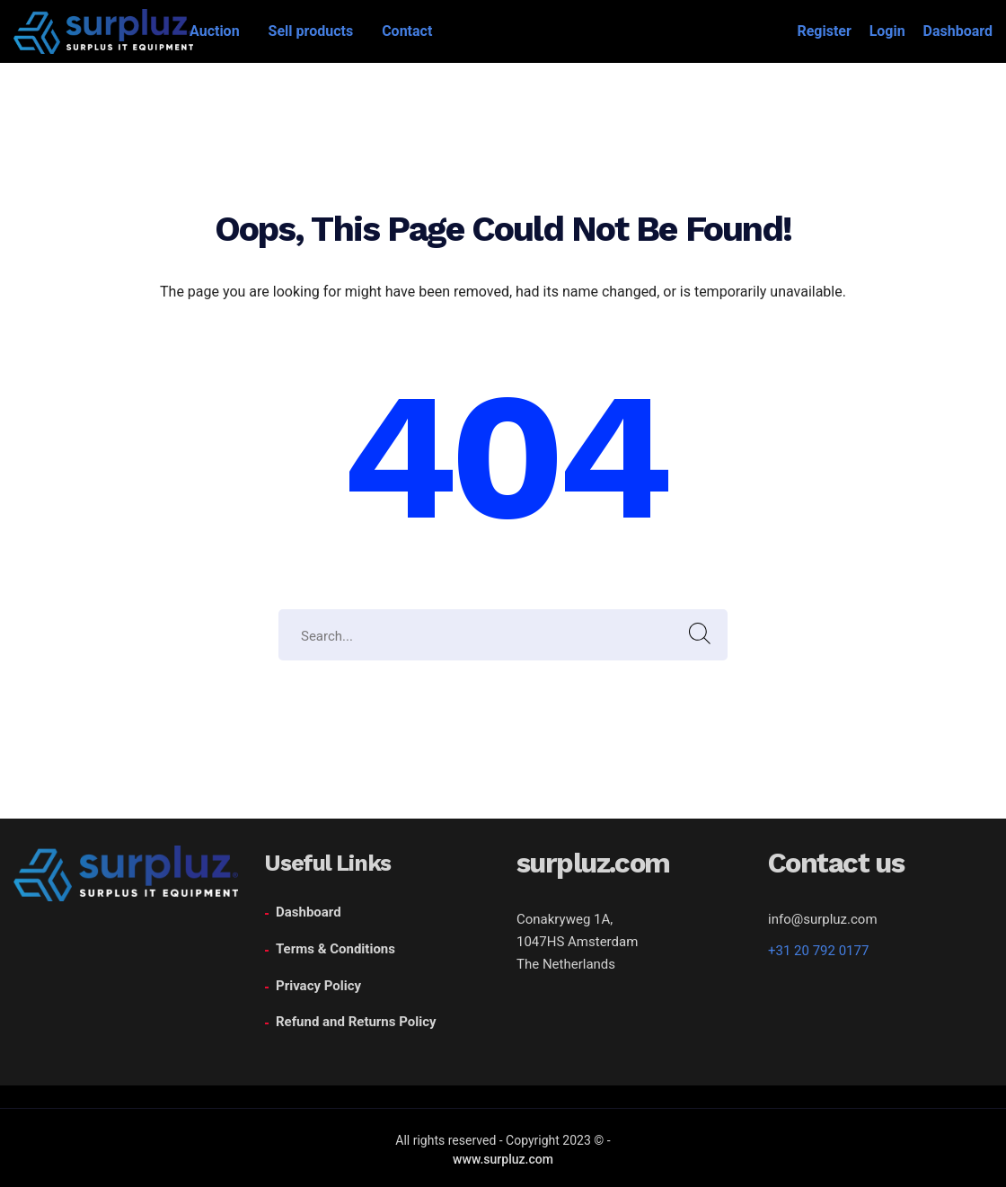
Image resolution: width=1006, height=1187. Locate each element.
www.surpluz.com (503, 1159)
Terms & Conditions (335, 949)
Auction (215, 31)
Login (887, 31)
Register (824, 31)
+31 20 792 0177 (818, 951)
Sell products (311, 31)
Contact (407, 31)
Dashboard (958, 31)
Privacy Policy (318, 986)
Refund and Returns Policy (356, 1022)
